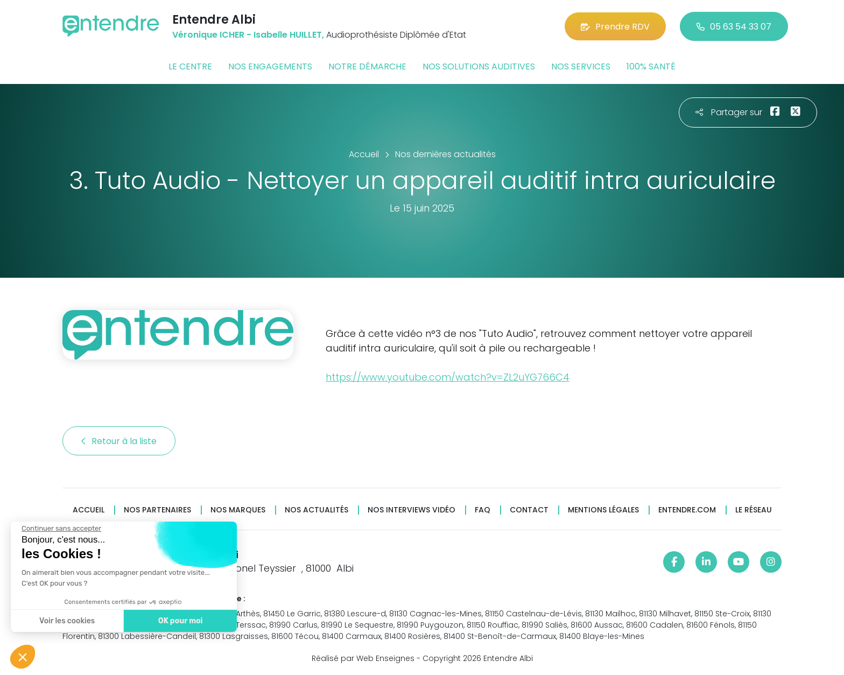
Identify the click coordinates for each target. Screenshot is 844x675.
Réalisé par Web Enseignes (363, 658)
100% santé (651, 66)
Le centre (190, 66)
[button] (23, 657)
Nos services (580, 66)
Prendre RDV (615, 26)
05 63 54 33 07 (734, 26)
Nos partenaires (157, 510)
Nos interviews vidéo (411, 510)
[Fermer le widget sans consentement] (61, 528)
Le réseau (753, 510)
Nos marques (237, 510)
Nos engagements (270, 66)
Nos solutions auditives (479, 66)
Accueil (88, 510)
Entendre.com (687, 510)
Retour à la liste (119, 441)
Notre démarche (367, 66)
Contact (529, 510)
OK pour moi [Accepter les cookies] (180, 620)
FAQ (482, 510)
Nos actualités (316, 510)
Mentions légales (603, 510)
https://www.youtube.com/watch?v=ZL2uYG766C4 (447, 377)
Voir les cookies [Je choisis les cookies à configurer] (67, 620)
